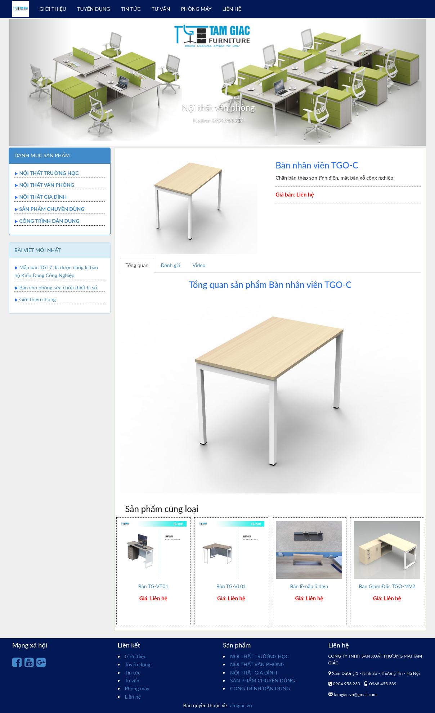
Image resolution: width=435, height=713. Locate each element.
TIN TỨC (131, 9)
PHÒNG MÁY (196, 9)
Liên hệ (133, 697)
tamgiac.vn (240, 705)
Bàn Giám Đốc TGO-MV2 (387, 586)
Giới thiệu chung (37, 299)
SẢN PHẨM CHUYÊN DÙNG (51, 209)
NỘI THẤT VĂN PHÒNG (46, 185)
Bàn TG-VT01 (153, 586)
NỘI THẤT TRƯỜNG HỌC (49, 173)
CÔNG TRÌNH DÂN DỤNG (49, 221)
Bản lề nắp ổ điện (309, 586)
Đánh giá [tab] (170, 265)
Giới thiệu (136, 656)
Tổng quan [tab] (137, 265)
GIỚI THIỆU (53, 9)
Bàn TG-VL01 (231, 586)
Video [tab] (199, 265)
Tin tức (133, 672)
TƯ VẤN (161, 9)
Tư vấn (132, 680)
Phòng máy (137, 688)
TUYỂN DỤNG (93, 9)
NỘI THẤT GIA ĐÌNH (43, 197)
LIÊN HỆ (231, 9)
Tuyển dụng (138, 664)
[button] (40, 82)
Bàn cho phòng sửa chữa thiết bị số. (58, 287)
